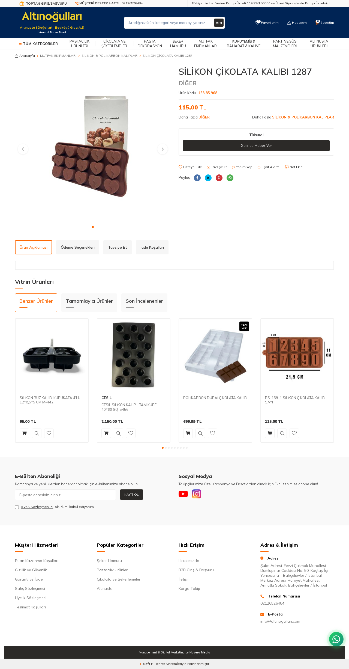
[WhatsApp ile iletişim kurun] (335, 636)
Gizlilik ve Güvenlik (31, 569)
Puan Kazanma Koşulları (36, 560)
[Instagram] (199, 494)
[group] (92, 144)
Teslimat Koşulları (30, 607)
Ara (218, 22)
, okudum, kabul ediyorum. (55, 507)
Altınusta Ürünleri (319, 43)
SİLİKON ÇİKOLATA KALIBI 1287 (167, 55)
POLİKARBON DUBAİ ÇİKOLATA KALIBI (215, 398)
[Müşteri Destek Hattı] (109, 3)
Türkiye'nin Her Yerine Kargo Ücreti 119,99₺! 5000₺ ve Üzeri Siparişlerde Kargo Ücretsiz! (261, 3)
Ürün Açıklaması (33, 247)
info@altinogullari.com (280, 621)
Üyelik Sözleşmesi (30, 597)
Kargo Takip (189, 588)
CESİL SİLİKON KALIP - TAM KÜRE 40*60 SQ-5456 (129, 407)
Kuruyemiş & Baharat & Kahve (243, 43)
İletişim (185, 579)
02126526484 (272, 603)
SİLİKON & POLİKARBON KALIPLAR (109, 55)
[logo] (52, 19)
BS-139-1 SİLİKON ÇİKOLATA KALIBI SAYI (295, 400)
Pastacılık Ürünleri (79, 43)
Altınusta (105, 588)
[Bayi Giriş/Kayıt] (43, 3)
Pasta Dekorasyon (150, 43)
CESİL (106, 398)
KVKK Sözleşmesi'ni (37, 507)
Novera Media (199, 652)
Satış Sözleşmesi (30, 588)
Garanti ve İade (29, 579)
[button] (93, 227)
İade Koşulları (152, 247)
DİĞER (188, 83)
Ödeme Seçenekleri (78, 247)
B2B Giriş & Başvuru (196, 569)
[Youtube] (184, 494)
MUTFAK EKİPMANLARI (58, 55)
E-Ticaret (158, 664)
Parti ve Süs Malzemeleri (285, 43)
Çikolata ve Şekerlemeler (114, 43)
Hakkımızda (189, 560)
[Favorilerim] (266, 22)
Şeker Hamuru (178, 43)
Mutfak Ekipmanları (206, 43)
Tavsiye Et (217, 167)
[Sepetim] (324, 22)
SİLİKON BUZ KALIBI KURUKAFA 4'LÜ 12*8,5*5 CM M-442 (50, 400)
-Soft (145, 664)
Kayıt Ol (131, 494)
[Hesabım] (296, 22)
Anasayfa (25, 55)
